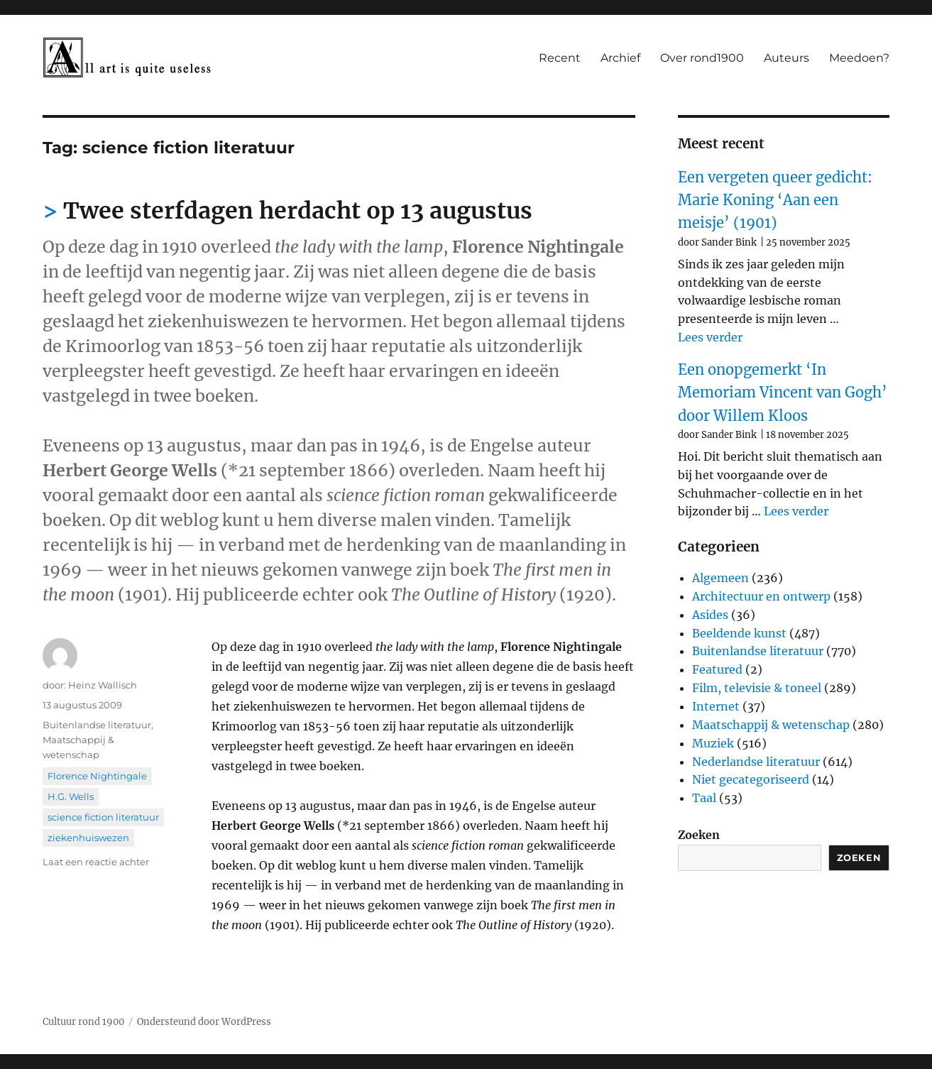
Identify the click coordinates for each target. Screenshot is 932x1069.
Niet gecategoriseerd (750, 779)
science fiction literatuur (103, 817)
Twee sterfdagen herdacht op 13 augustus (297, 211)
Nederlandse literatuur (756, 762)
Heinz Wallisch (102, 685)
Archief (620, 58)
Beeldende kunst (739, 633)
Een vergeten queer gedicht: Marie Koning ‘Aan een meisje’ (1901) (775, 200)
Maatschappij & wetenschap (771, 725)
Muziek (713, 743)
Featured (717, 669)
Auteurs (786, 58)
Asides (710, 615)
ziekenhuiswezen (88, 837)
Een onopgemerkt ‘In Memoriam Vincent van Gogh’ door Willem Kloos (782, 392)
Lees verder (710, 337)
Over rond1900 (702, 58)
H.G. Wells (71, 796)
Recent (560, 58)
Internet (716, 706)
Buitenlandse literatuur (97, 724)
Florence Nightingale (97, 776)
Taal (704, 798)
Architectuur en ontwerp (761, 596)
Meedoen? (859, 58)
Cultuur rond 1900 (83, 1022)
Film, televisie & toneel (756, 688)
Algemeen (720, 578)
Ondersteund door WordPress (204, 1022)
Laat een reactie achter (96, 861)
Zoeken (699, 835)
